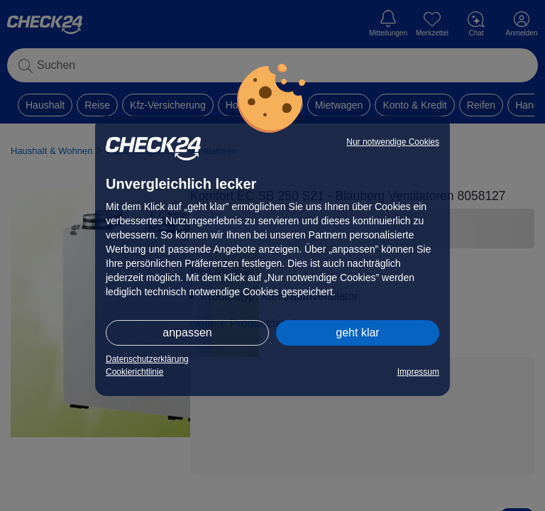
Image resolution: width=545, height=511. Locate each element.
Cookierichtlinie (134, 372)
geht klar (357, 332)
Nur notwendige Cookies (392, 142)
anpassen (187, 332)
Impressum (418, 372)
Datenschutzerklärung (147, 359)
